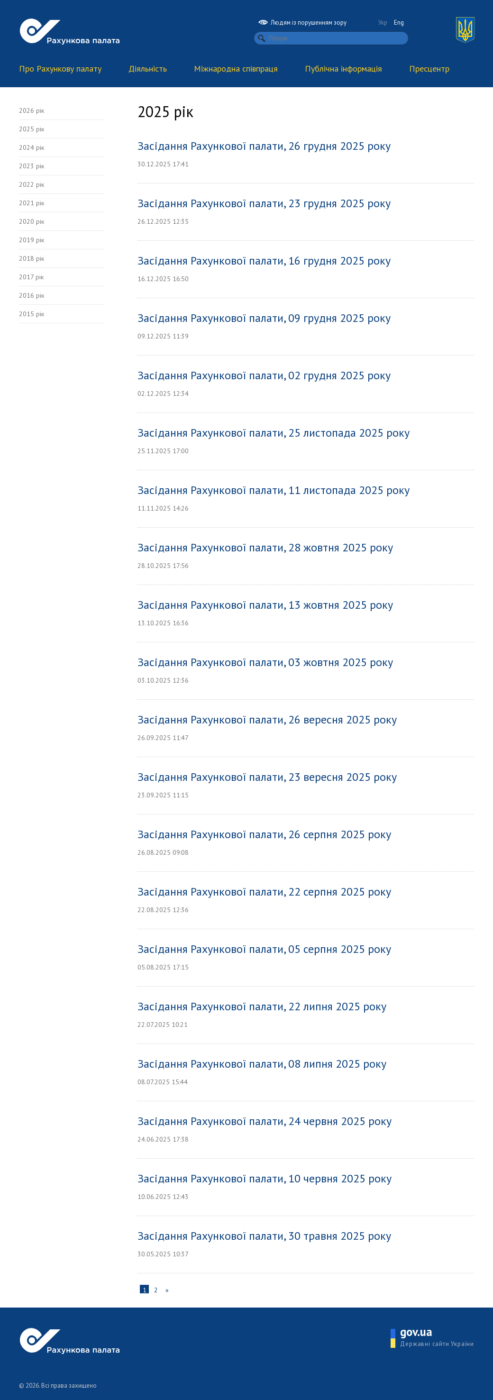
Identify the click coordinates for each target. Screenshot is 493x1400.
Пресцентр (429, 68)
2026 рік (31, 110)
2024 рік (31, 147)
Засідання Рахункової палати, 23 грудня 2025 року (264, 203)
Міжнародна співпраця (236, 68)
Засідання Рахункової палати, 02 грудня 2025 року (264, 375)
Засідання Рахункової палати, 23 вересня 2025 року (267, 776)
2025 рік (31, 129)
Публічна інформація (343, 68)
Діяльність (147, 68)
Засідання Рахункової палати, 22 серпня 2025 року (264, 891)
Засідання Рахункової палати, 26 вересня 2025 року (267, 719)
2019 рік (31, 240)
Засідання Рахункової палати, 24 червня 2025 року (264, 1121)
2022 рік (31, 184)
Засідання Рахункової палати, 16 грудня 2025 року (264, 260)
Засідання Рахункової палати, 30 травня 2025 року (264, 1235)
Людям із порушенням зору (302, 22)
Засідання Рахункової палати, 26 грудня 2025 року (264, 145)
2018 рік (31, 258)
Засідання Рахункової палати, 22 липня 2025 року (261, 1006)
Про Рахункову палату (60, 68)
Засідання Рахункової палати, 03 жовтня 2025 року (265, 662)
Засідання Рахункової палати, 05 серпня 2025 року (264, 949)
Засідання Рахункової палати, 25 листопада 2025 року (273, 432)
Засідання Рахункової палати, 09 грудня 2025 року (264, 318)
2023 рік (31, 166)
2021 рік (31, 203)
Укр (382, 22)
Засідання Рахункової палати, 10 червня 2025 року (264, 1178)
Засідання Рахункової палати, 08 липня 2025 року (261, 1063)
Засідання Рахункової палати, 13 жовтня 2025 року (265, 604)
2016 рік (31, 295)
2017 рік (31, 277)
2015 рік (31, 314)
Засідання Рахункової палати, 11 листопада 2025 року (273, 490)
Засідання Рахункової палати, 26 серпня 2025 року (264, 834)
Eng (399, 22)
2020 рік (31, 221)
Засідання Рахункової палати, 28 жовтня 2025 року (265, 547)
